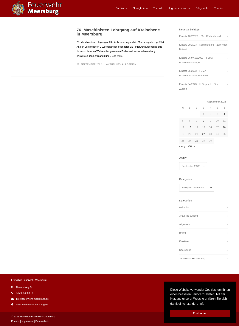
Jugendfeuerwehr (179, 8)
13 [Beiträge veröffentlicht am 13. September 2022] (189, 127)
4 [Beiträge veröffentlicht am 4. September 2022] (224, 114)
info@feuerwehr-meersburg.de (32, 298)
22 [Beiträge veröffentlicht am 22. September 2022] (203, 134)
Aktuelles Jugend (188, 215)
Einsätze (184, 241)
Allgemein (129, 64)
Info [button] (201, 303)
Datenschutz (42, 321)
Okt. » (191, 146)
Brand (182, 232)
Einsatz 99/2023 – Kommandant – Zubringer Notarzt (203, 47)
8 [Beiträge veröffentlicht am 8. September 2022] (203, 120)
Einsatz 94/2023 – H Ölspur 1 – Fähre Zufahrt (199, 86)
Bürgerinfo (201, 8)
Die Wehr (121, 8)
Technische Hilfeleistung (192, 258)
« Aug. (182, 146)
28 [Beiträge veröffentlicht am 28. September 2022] (196, 140)
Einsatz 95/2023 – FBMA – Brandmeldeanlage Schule (193, 73)
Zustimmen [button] (200, 313)
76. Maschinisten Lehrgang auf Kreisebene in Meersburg (118, 32)
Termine (219, 8)
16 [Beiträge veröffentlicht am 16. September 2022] (210, 127)
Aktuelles (113, 64)
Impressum (27, 321)
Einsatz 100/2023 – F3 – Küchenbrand (200, 36)
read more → (118, 56)
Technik (158, 8)
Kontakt (15, 321)
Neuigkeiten (140, 8)
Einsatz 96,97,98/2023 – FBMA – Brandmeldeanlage (197, 60)
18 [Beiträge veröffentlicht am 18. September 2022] (224, 127)
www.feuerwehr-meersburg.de (32, 304)
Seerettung (185, 250)
